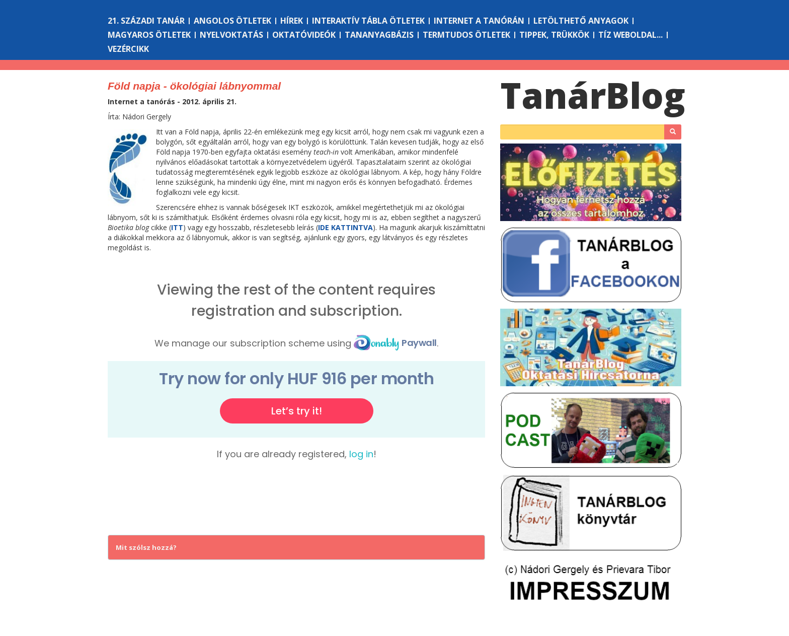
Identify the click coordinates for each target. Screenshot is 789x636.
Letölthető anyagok (580, 20)
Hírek (291, 20)
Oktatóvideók (304, 34)
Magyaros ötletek (149, 34)
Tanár (592, 95)
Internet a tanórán (479, 20)
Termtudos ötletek (466, 34)
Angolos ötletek (232, 20)
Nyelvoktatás (231, 34)
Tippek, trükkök (554, 34)
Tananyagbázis (379, 34)
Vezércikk (128, 48)
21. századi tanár (146, 20)
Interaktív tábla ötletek (368, 20)
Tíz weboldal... (630, 34)
